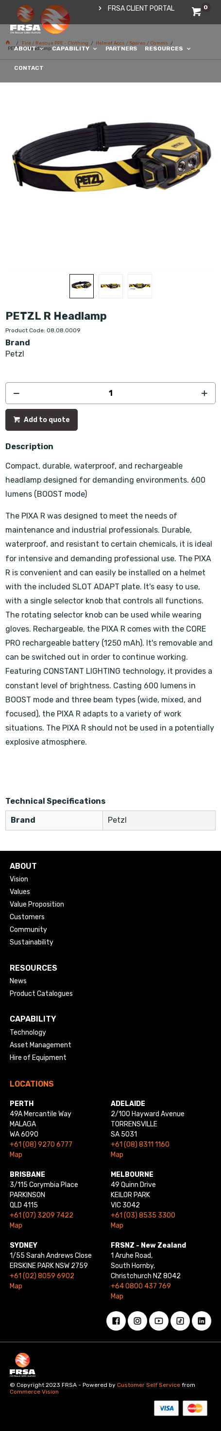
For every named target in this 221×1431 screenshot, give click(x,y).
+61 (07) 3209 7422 (41, 1215)
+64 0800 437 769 (141, 1286)
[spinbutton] (110, 393)
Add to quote (46, 420)
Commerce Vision (34, 1391)
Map (16, 1155)
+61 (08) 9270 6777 (41, 1144)
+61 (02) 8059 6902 (42, 1276)
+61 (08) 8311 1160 (140, 1144)
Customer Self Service (148, 1385)
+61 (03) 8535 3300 (143, 1215)
